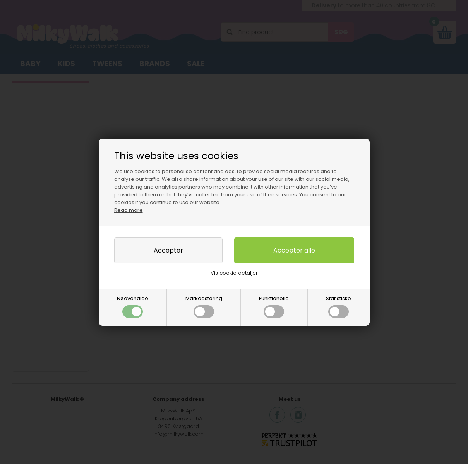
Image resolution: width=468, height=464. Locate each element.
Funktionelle (274, 306)
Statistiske (338, 306)
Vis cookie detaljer (234, 273)
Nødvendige (132, 306)
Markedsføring (203, 306)
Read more (128, 210)
